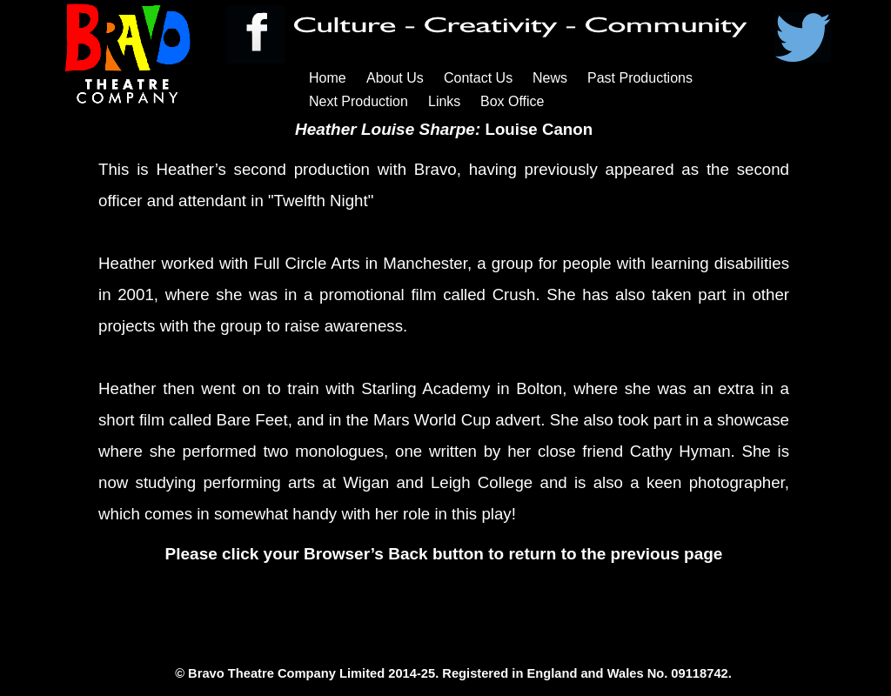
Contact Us (478, 77)
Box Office (512, 101)
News (550, 77)
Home (327, 77)
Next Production (358, 101)
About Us (395, 77)
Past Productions (640, 77)
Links (444, 101)
